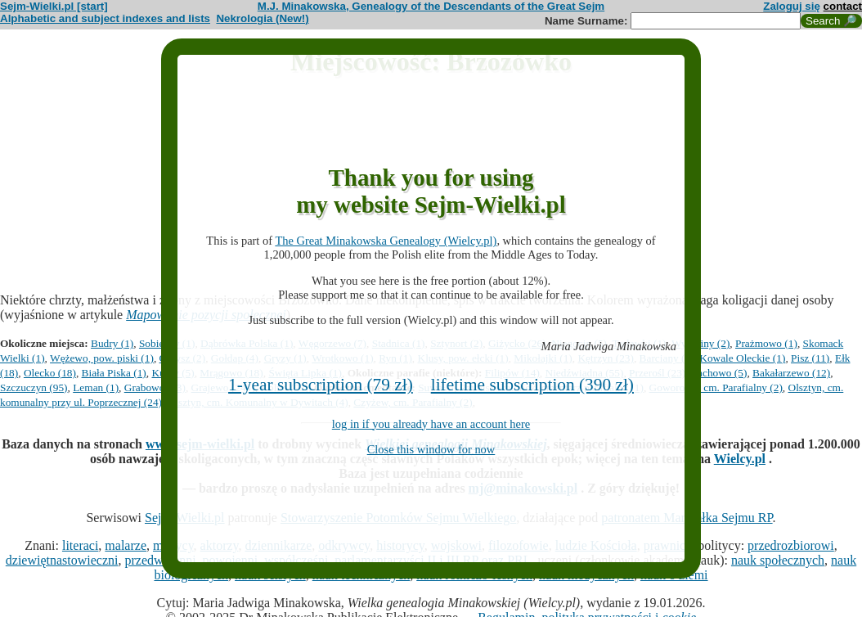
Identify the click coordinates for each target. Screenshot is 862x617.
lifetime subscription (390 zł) (532, 384)
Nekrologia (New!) (262, 18)
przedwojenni (160, 560)
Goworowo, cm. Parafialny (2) (716, 387)
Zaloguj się (791, 6)
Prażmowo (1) (766, 343)
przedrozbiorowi (791, 545)
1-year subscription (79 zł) (320, 384)
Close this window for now (431, 449)
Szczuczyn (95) (34, 387)
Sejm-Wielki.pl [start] (54, 6)
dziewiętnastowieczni (62, 560)
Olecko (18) (50, 373)
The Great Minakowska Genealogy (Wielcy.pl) (385, 240)
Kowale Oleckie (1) (742, 358)
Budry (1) (112, 343)
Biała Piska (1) (114, 373)
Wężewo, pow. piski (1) (102, 358)
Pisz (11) (810, 358)
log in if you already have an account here (431, 423)
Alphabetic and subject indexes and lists (105, 18)
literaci (80, 545)
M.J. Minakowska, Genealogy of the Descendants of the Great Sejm (431, 6)
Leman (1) (96, 387)
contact (843, 6)
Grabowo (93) (155, 387)
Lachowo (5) (719, 373)
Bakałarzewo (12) (791, 373)
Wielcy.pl (739, 459)
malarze (125, 545)
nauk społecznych (777, 560)
